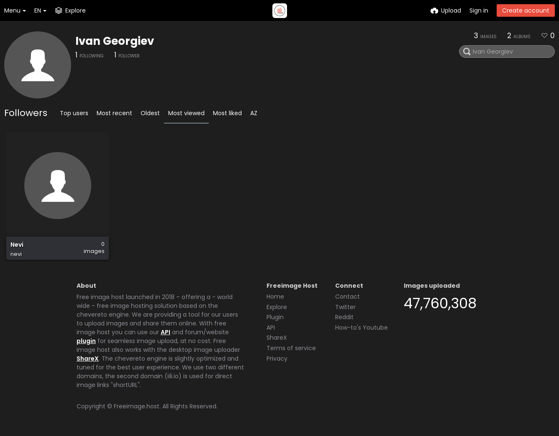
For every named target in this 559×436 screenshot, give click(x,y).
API (165, 332)
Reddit (344, 317)
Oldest (150, 113)
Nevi (16, 245)
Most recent (114, 113)
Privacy (277, 358)
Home (275, 296)
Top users (74, 113)
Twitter (345, 307)
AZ (253, 113)
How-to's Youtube (361, 327)
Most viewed (186, 113)
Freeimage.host (136, 406)
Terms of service (291, 348)
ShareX (88, 358)
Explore (277, 307)
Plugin (275, 317)
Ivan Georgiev (114, 41)
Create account (525, 10)
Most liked (227, 113)
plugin (86, 341)
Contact (347, 296)
